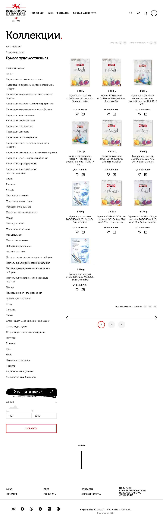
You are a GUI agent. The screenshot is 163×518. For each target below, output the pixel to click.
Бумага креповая (15, 52)
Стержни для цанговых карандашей (25, 332)
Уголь (9, 354)
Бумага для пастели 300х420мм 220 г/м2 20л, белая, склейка (142, 159)
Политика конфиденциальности (132, 489)
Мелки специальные (17, 240)
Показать (31, 428)
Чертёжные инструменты (20, 371)
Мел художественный (18, 229)
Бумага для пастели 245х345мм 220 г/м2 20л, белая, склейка (80, 277)
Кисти (9, 178)
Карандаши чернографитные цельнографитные (21, 171)
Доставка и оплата (84, 13)
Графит (9, 73)
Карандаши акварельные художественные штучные (29, 96)
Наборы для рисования (19, 246)
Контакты (63, 13)
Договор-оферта (91, 494)
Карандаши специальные (19, 126)
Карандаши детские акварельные (24, 79)
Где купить (50, 494)
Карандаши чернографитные (21, 163)
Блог (50, 13)
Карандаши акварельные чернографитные (29, 109)
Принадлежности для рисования (24, 292)
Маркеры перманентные (19, 201)
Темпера (10, 337)
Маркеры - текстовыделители (22, 212)
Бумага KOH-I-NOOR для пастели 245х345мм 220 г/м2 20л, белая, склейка (143, 219)
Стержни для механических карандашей (28, 320)
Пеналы (10, 287)
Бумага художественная (27, 58)
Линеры (10, 189)
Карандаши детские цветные (21, 137)
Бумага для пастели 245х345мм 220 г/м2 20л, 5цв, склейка (80, 219)
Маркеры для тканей (17, 195)
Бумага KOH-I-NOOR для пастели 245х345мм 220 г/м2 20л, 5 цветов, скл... (111, 219)
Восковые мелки (15, 68)
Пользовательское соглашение (130, 494)
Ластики (10, 184)
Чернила (10, 365)
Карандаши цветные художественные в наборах (27, 145)
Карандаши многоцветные (20, 120)
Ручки (9, 304)
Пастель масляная (16, 251)
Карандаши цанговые (17, 131)
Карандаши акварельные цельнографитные (29, 103)
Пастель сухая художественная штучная (28, 262)
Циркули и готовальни (18, 360)
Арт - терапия (13, 46)
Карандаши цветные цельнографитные (27, 158)
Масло (9, 217)
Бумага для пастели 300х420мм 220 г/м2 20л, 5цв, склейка (111, 159)
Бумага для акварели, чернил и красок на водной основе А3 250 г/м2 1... (80, 160)
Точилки (10, 343)
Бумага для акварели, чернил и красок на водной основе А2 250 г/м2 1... (143, 99)
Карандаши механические (20, 115)
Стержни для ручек (16, 326)
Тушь (8, 348)
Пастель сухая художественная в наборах (29, 257)
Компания (11, 494)
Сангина (10, 309)
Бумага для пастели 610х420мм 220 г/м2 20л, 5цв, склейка (111, 98)
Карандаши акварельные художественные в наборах (30, 86)
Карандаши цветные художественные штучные (31, 152)
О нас (9, 489)
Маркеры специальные (18, 206)
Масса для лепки (15, 223)
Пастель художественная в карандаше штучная (27, 279)
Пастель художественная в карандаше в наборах (28, 270)
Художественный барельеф (21, 377)
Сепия (9, 315)
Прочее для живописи (18, 298)
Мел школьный (14, 234)
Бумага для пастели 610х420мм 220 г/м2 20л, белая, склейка (80, 98)
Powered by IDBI (105, 513)
